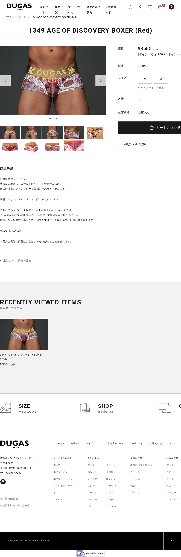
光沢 (132, 486)
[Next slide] (101, 80)
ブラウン (111, 486)
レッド (109, 493)
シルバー (92, 499)
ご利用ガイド (142, 443)
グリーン (111, 465)
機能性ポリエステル (141, 465)
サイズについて (96, 443)
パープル (111, 506)
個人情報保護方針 (10, 498)
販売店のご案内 (120, 443)
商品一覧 (21, 17)
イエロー (111, 472)
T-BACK (57, 499)
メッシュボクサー (63, 486)
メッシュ (135, 479)
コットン (135, 472)
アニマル (171, 486)
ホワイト (92, 472)
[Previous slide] (5, 80)
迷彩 (169, 472)
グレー (91, 486)
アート (170, 479)
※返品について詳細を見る (15, 260)
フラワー (171, 493)
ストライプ (173, 499)
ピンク (109, 499)
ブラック (92, 479)
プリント (135, 493)
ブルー (91, 506)
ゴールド (92, 493)
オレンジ (111, 479)
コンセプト (59, 443)
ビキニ (57, 493)
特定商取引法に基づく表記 (14, 505)
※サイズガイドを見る (151, 87)
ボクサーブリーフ (63, 479)
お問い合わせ (163, 443)
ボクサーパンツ (61, 472)
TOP (8, 17)
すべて (57, 465)
